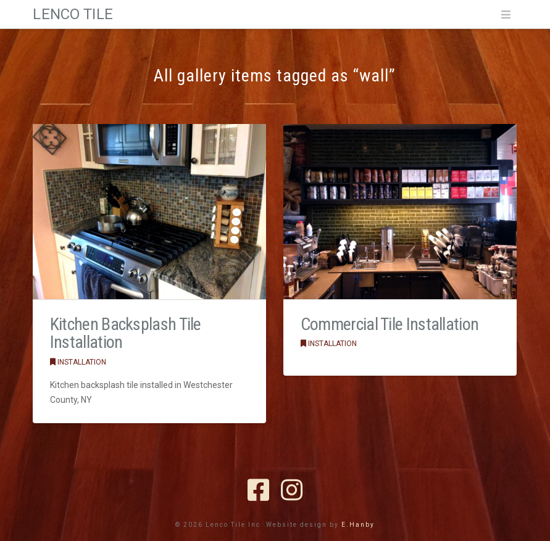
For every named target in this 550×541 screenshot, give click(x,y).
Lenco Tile (72, 14)
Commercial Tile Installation (389, 324)
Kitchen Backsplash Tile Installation (125, 333)
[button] (505, 14)
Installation (78, 362)
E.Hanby (358, 524)
